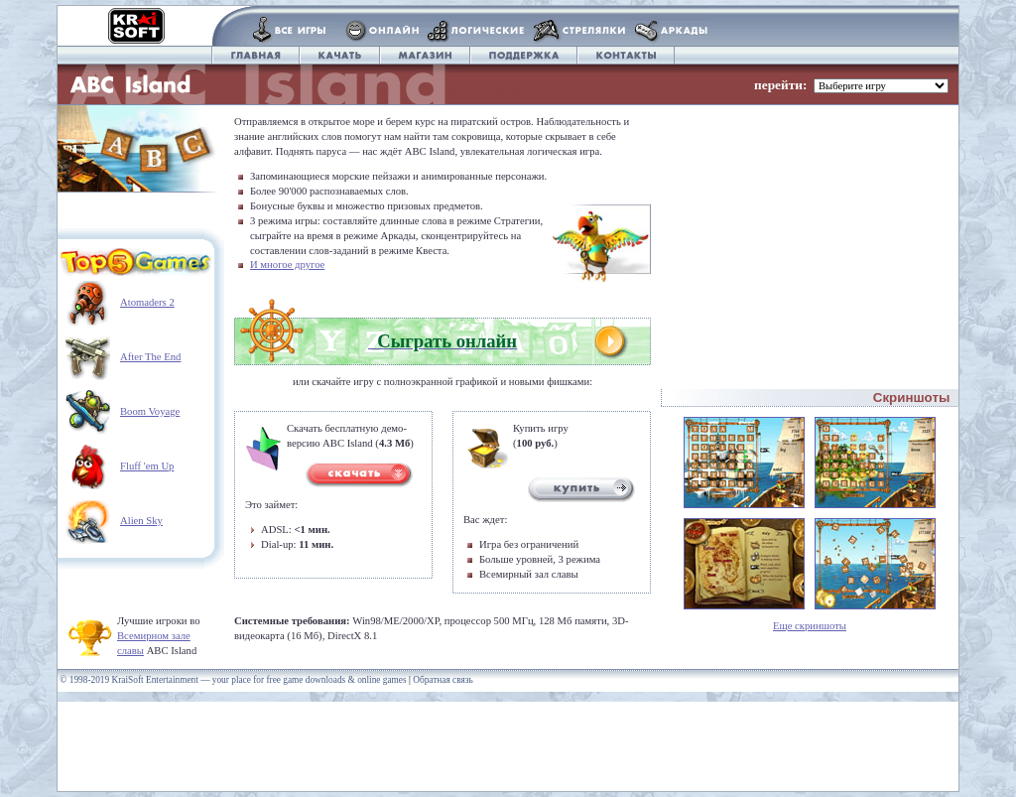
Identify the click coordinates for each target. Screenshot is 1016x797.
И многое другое (287, 264)
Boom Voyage (150, 411)
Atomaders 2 (147, 302)
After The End (150, 356)
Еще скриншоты (809, 625)
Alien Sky (141, 520)
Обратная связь (443, 680)
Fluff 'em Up (147, 466)
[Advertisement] (809, 229)
